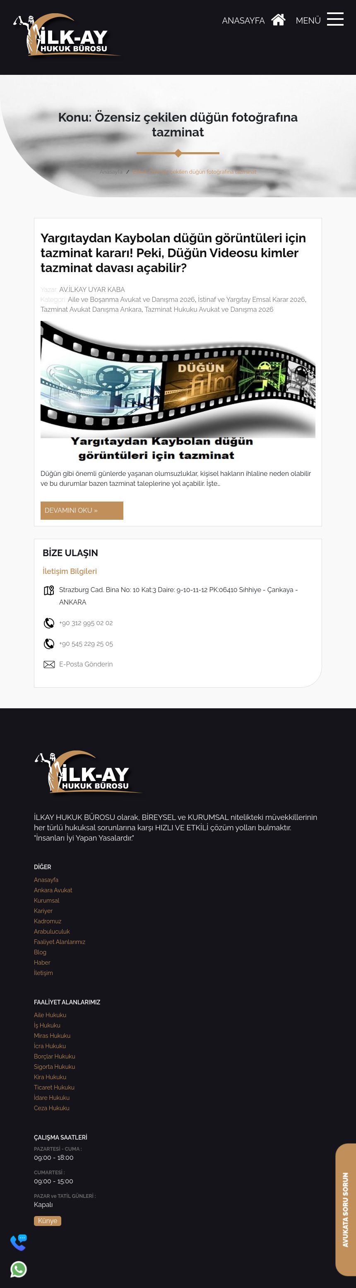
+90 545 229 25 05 (78, 644)
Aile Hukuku (50, 1015)
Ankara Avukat (53, 890)
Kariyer (43, 911)
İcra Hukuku (50, 1046)
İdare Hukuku (52, 1097)
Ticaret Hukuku (54, 1087)
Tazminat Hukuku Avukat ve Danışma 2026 (209, 309)
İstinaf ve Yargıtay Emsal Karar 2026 (251, 299)
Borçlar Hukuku (54, 1056)
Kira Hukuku (50, 1077)
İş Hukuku (47, 1025)
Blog (40, 952)
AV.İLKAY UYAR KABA (92, 290)
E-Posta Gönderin (78, 664)
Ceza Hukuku (52, 1108)
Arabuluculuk (52, 931)
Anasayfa (111, 172)
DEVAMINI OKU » (71, 510)
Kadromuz (47, 921)
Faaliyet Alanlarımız (59, 942)
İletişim (43, 973)
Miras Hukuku (52, 1035)
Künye (47, 1221)
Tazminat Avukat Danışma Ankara (91, 309)
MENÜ (308, 21)
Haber (42, 962)
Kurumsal (46, 900)
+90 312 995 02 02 (78, 623)
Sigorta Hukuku (54, 1066)
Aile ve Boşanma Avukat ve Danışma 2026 (131, 299)
